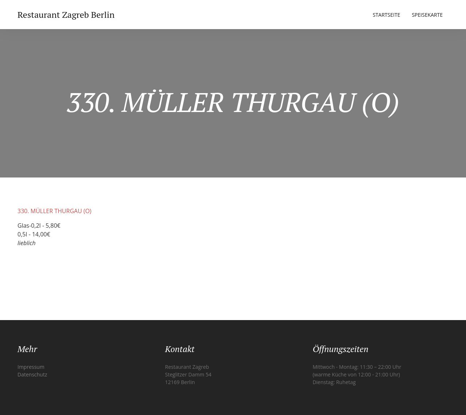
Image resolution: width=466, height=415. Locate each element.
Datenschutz (32, 374)
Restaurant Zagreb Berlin (66, 14)
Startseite (386, 14)
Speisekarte (427, 14)
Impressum (30, 366)
